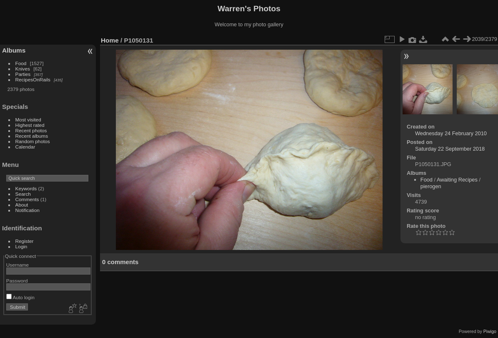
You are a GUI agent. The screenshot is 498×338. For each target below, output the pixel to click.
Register (24, 241)
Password (17, 280)
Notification (27, 210)
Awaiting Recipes (457, 180)
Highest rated (30, 125)
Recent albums (31, 136)
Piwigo (489, 331)
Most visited (28, 119)
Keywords (26, 188)
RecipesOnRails (32, 79)
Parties (23, 74)
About (21, 204)
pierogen (430, 186)
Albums (13, 50)
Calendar (25, 146)
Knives (22, 68)
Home (110, 40)
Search (23, 194)
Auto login (20, 297)
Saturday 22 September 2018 (450, 149)
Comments (27, 199)
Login (21, 246)
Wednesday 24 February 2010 (451, 133)
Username (17, 264)
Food (21, 63)
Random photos (32, 141)
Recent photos (31, 130)
